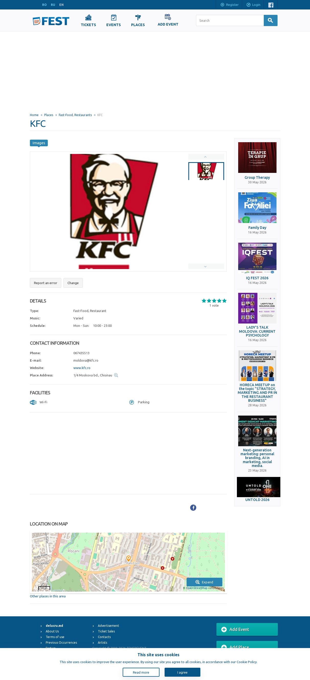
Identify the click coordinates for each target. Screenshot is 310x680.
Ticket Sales (106, 631)
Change (73, 283)
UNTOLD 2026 (257, 500)
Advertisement (108, 625)
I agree (182, 672)
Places (48, 115)
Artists (102, 642)
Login (253, 5)
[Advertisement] (155, 70)
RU (53, 4)
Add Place (235, 647)
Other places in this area (48, 596)
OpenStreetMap (196, 587)
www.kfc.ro (81, 368)
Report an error (45, 283)
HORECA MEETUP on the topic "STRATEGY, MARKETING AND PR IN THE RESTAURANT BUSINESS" (257, 393)
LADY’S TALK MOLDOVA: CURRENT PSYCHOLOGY (257, 331)
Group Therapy (257, 178)
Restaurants (83, 115)
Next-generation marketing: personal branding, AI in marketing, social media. (257, 458)
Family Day (257, 228)
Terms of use (55, 637)
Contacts (104, 637)
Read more (141, 672)
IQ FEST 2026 (257, 278)
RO (44, 4)
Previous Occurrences (61, 642)
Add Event (235, 629)
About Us (52, 631)
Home (34, 115)
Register (229, 5)
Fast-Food (66, 115)
